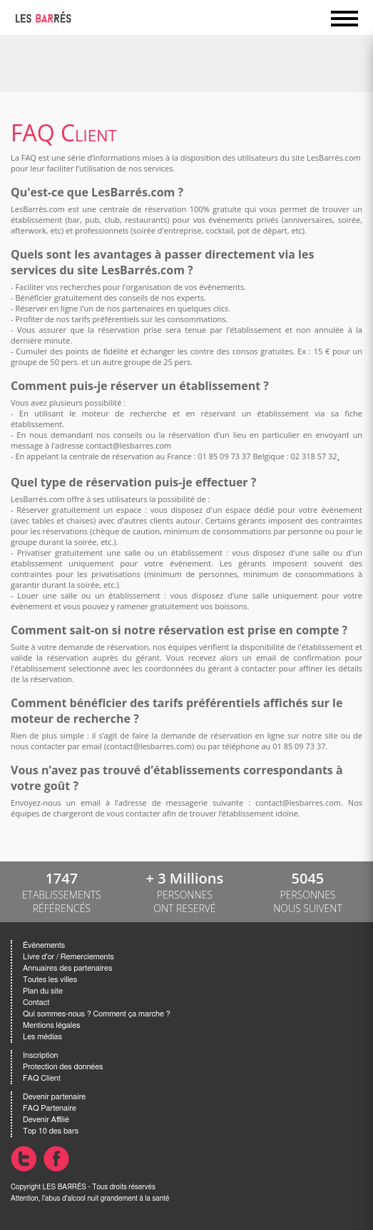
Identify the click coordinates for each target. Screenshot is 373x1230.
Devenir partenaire (54, 1097)
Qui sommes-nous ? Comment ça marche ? (96, 1014)
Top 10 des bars (50, 1131)
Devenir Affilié (46, 1120)
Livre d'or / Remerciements (68, 957)
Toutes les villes (50, 980)
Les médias (42, 1037)
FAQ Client (42, 1078)
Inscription (40, 1055)
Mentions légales (51, 1025)
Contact (36, 1002)
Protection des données (63, 1067)
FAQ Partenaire (49, 1108)
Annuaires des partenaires (67, 968)
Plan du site (43, 991)
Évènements (44, 945)
